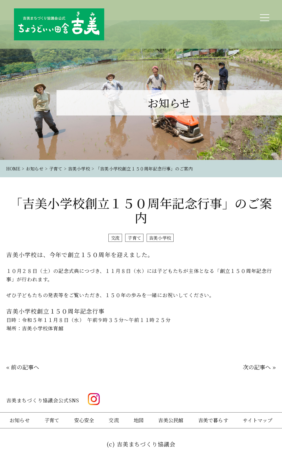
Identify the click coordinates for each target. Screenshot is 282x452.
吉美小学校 (160, 238)
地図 (138, 420)
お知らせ (20, 420)
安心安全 (84, 420)
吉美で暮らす (213, 420)
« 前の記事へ (22, 367)
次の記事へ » (259, 367)
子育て (134, 238)
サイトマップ (257, 420)
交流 (115, 238)
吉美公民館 (170, 420)
